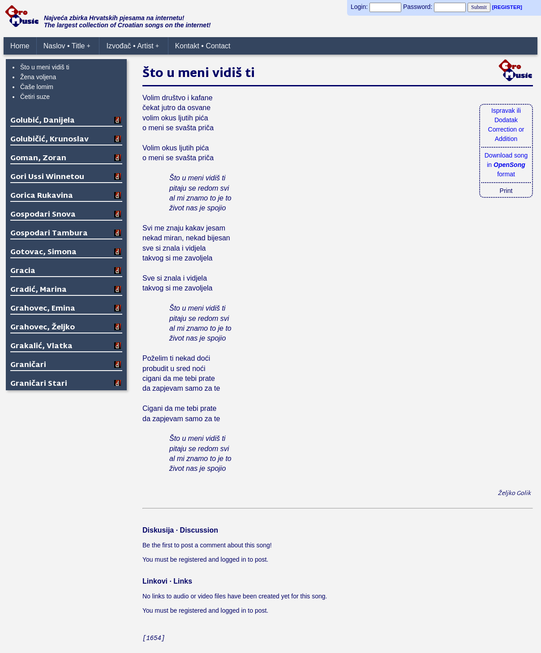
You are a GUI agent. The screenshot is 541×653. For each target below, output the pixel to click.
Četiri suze (35, 96)
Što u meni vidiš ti (44, 67)
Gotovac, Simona (43, 252)
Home (20, 46)
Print (506, 190)
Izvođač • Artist (132, 46)
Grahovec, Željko (42, 327)
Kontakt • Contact (203, 46)
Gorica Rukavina (41, 196)
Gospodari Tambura (49, 233)
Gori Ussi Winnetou (47, 177)
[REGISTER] (507, 7)
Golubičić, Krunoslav (49, 139)
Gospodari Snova (43, 215)
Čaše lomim (36, 86)
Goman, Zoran (38, 158)
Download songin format (506, 165)
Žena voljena (38, 77)
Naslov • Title (66, 46)
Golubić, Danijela (42, 121)
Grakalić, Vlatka (41, 346)
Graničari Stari (38, 384)
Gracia (22, 271)
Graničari (28, 365)
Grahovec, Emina (42, 309)
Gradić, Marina (38, 290)
